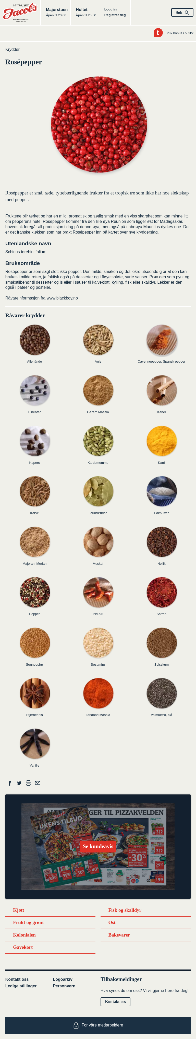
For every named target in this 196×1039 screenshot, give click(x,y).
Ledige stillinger (21, 986)
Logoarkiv (62, 979)
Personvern (64, 986)
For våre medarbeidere (98, 1025)
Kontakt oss (17, 979)
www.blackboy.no (62, 298)
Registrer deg (115, 15)
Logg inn (111, 9)
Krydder (12, 49)
